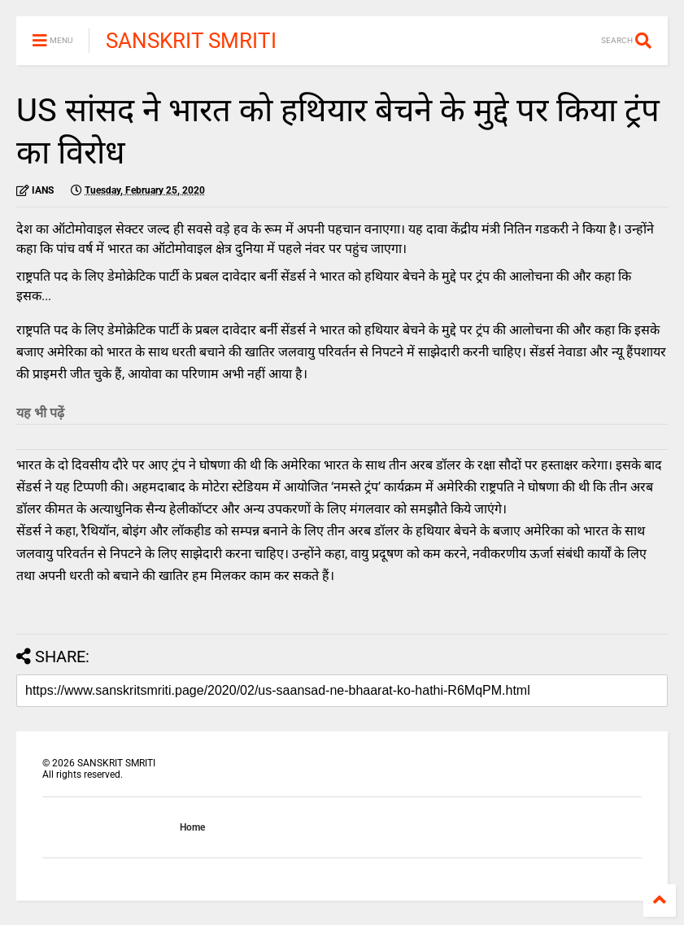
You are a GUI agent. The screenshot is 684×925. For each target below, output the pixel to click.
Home (192, 827)
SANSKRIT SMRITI (191, 40)
